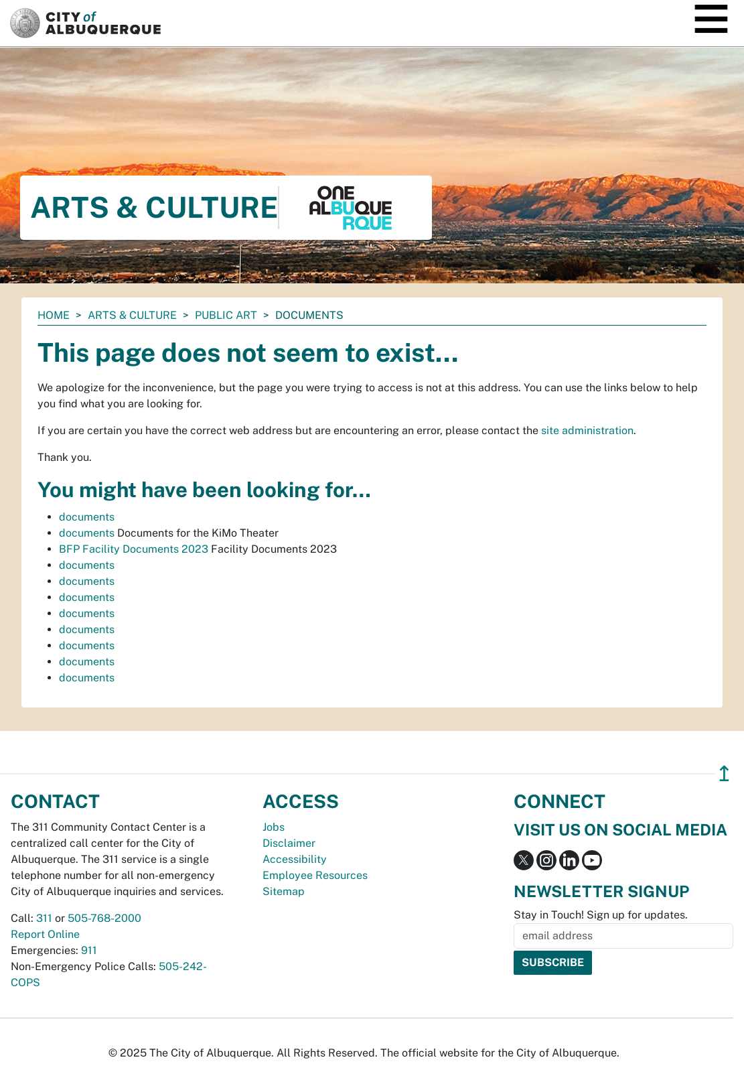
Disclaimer (289, 843)
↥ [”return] (724, 773)
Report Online (45, 934)
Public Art (226, 315)
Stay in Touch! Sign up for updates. (601, 914)
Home (54, 315)
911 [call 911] (89, 950)
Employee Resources (315, 875)
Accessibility (295, 859)
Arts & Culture (132, 315)
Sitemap (284, 891)
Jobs (274, 827)
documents (87, 517)
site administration (587, 430)
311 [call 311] (44, 918)
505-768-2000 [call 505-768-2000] (104, 918)
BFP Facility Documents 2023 (133, 549)
